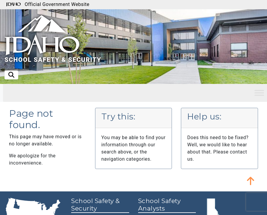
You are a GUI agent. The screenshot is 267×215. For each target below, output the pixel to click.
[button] (250, 180)
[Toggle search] (11, 74)
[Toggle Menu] (259, 93)
